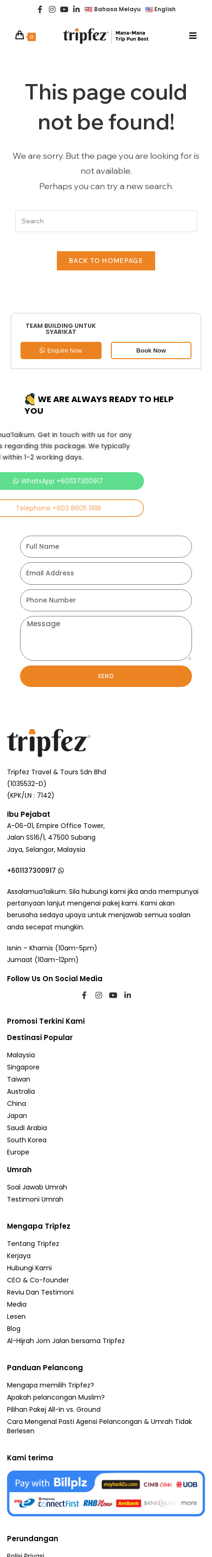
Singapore (23, 1067)
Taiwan (18, 1079)
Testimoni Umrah (35, 1199)
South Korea (27, 1140)
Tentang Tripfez (33, 1243)
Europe (18, 1152)
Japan (17, 1115)
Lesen (16, 1316)
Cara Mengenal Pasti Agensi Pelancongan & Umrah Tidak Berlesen (99, 1426)
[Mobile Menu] (193, 35)
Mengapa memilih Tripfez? (50, 1385)
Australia (21, 1091)
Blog (14, 1328)
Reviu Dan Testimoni (40, 1292)
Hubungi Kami (29, 1268)
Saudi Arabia (27, 1127)
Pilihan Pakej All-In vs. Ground (54, 1409)
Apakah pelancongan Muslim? (56, 1397)
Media (17, 1304)
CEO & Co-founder (38, 1280)
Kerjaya (19, 1255)
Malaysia (21, 1055)
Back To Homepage (106, 260)
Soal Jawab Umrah (37, 1187)
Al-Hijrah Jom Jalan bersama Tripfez (66, 1340)
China (16, 1103)
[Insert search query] (106, 221)
